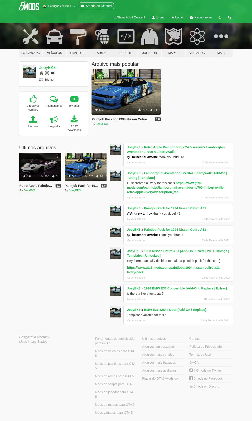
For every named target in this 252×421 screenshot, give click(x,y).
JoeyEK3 (47, 67)
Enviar (158, 17)
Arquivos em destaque (158, 346)
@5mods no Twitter (205, 370)
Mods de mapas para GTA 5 (115, 404)
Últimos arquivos (154, 338)
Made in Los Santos (33, 341)
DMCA (194, 362)
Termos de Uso (200, 354)
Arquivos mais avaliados (159, 370)
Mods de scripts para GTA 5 (114, 384)
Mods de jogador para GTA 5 (114, 394)
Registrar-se (201, 17)
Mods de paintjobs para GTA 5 (115, 366)
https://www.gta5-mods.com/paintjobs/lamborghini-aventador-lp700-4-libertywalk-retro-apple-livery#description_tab (175, 187)
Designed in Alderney (34, 337)
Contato (195, 338)
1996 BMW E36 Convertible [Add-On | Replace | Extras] (185, 288)
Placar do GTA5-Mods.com (161, 378)
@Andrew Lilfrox (140, 213)
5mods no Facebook (206, 378)
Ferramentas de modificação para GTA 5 (115, 341)
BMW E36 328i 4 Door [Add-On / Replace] (175, 310)
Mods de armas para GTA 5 (114, 376)
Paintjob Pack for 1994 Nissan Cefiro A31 (175, 208)
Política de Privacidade (205, 346)
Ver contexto (136, 162)
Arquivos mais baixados (159, 362)
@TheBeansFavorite (142, 157)
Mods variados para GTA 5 (113, 412)
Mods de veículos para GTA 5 (114, 353)
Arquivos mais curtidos (158, 354)
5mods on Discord (204, 386)
